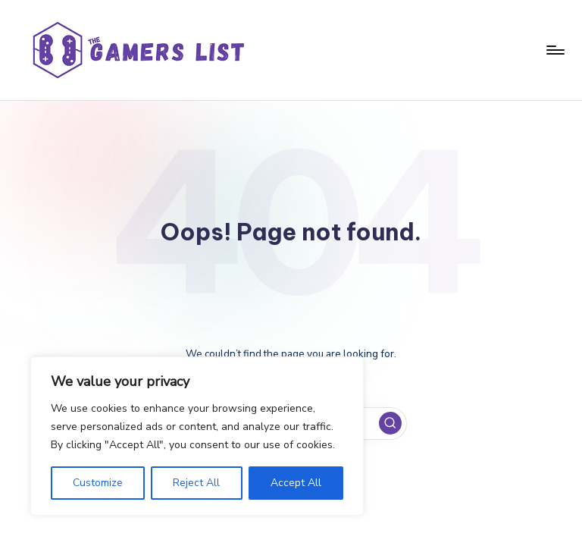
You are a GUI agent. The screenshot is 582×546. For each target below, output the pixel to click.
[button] (390, 423)
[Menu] (554, 50)
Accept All (296, 482)
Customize (98, 482)
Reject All (196, 482)
